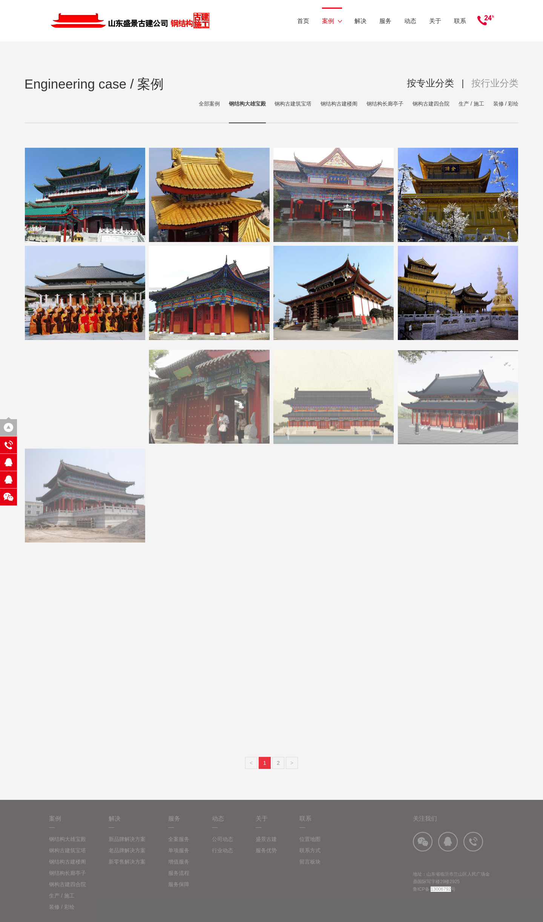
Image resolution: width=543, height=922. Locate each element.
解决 (360, 21)
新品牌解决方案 (127, 846)
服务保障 (178, 891)
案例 (332, 21)
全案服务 (178, 846)
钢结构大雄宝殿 (247, 104)
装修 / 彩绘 (506, 104)
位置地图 (310, 846)
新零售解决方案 (127, 868)
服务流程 (178, 880)
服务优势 (266, 857)
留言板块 (310, 868)
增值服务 (178, 868)
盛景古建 (266, 846)
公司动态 (222, 846)
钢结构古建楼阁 (339, 104)
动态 (410, 21)
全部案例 (209, 104)
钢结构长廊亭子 (385, 104)
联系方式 (310, 857)
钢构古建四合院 (431, 104)
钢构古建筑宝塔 (293, 104)
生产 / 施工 (471, 104)
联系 (460, 21)
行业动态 (222, 857)
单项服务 (178, 857)
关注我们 (425, 825)
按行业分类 (494, 83)
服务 (385, 21)
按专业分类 (430, 83)
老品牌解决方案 (127, 857)
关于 (435, 21)
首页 (303, 21)
